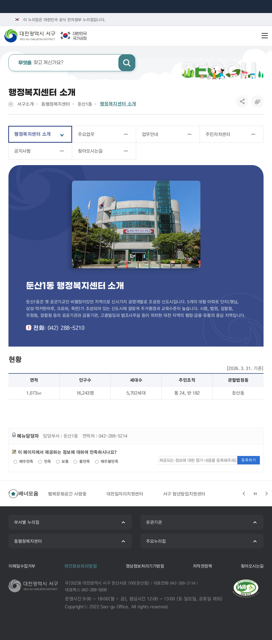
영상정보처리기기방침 (145, 566)
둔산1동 (85, 104)
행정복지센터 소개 (118, 103)
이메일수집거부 (21, 566)
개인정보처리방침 (80, 566)
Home (10, 103)
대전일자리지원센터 (124, 493)
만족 (44, 461)
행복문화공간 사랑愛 (67, 493)
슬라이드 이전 (243, 493)
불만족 (82, 461)
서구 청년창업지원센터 (184, 493)
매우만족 (23, 461)
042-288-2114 (182, 583)
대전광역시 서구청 (33, 35)
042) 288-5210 (66, 328)
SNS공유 (242, 101)
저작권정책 (202, 566)
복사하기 (257, 101)
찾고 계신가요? (41, 63)
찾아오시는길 (252, 566)
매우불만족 (106, 461)
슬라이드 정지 (255, 493)
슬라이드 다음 (266, 493)
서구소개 (25, 104)
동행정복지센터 (55, 104)
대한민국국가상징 (80, 36)
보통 (62, 461)
